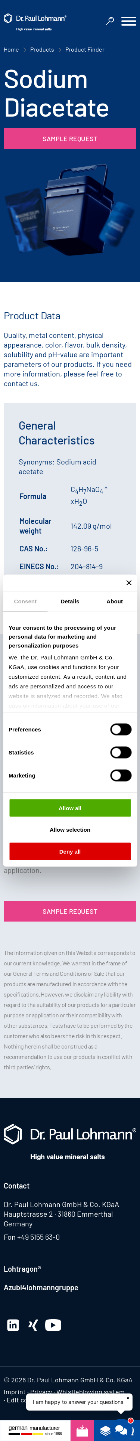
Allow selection (70, 830)
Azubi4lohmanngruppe (41, 1287)
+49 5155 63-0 (38, 1236)
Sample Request (70, 138)
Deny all (70, 851)
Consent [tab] (25, 601)
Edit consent (26, 1400)
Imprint (15, 1392)
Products (42, 49)
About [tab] (114, 601)
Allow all (70, 808)
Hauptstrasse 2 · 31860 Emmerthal (58, 1213)
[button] (128, 22)
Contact (16, 1185)
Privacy (41, 1392)
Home (11, 49)
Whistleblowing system (90, 1392)
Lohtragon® (22, 1268)
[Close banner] (128, 582)
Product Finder (85, 49)
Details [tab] (70, 601)
